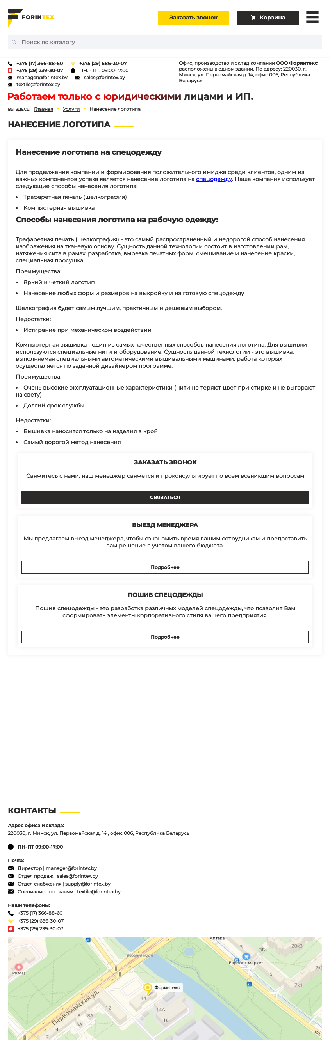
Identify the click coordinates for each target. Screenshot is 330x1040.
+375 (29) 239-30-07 (39, 70)
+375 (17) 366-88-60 (39, 63)
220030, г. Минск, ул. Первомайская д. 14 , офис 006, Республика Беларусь (98, 833)
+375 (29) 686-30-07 (103, 63)
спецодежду (214, 178)
